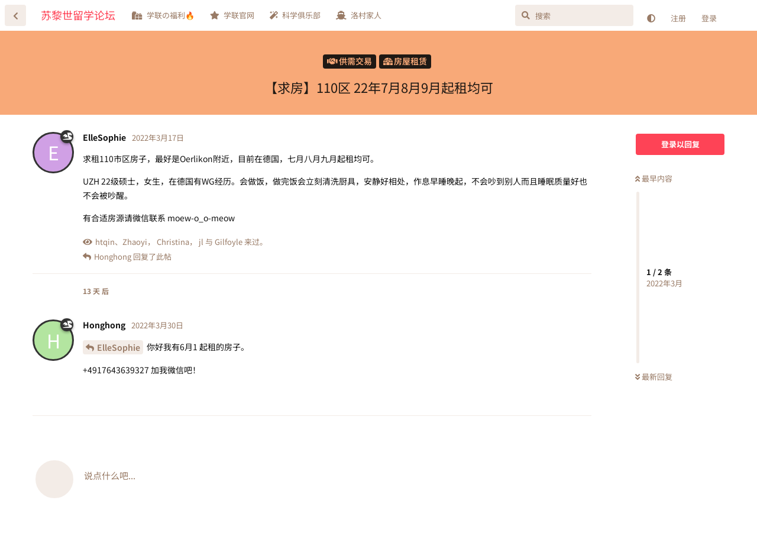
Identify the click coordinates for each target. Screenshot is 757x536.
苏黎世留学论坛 (78, 14)
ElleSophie (118, 347)
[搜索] (574, 15)
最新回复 (653, 376)
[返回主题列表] (15, 15)
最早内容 (653, 178)
